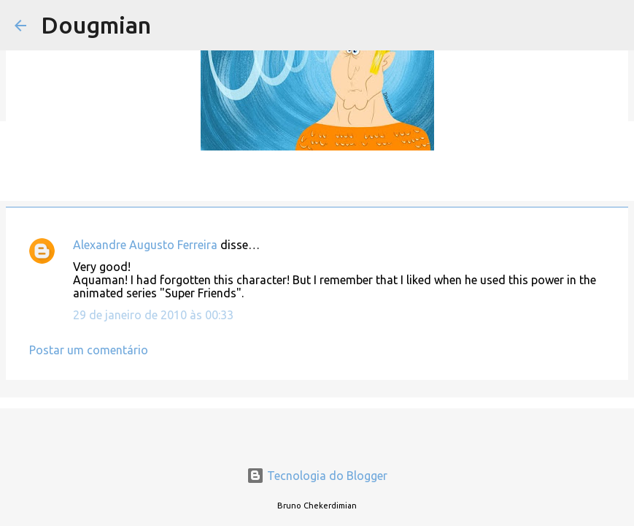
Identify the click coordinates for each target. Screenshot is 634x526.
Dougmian (96, 25)
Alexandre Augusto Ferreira (145, 244)
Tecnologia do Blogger (317, 475)
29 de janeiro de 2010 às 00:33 (153, 314)
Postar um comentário (88, 350)
